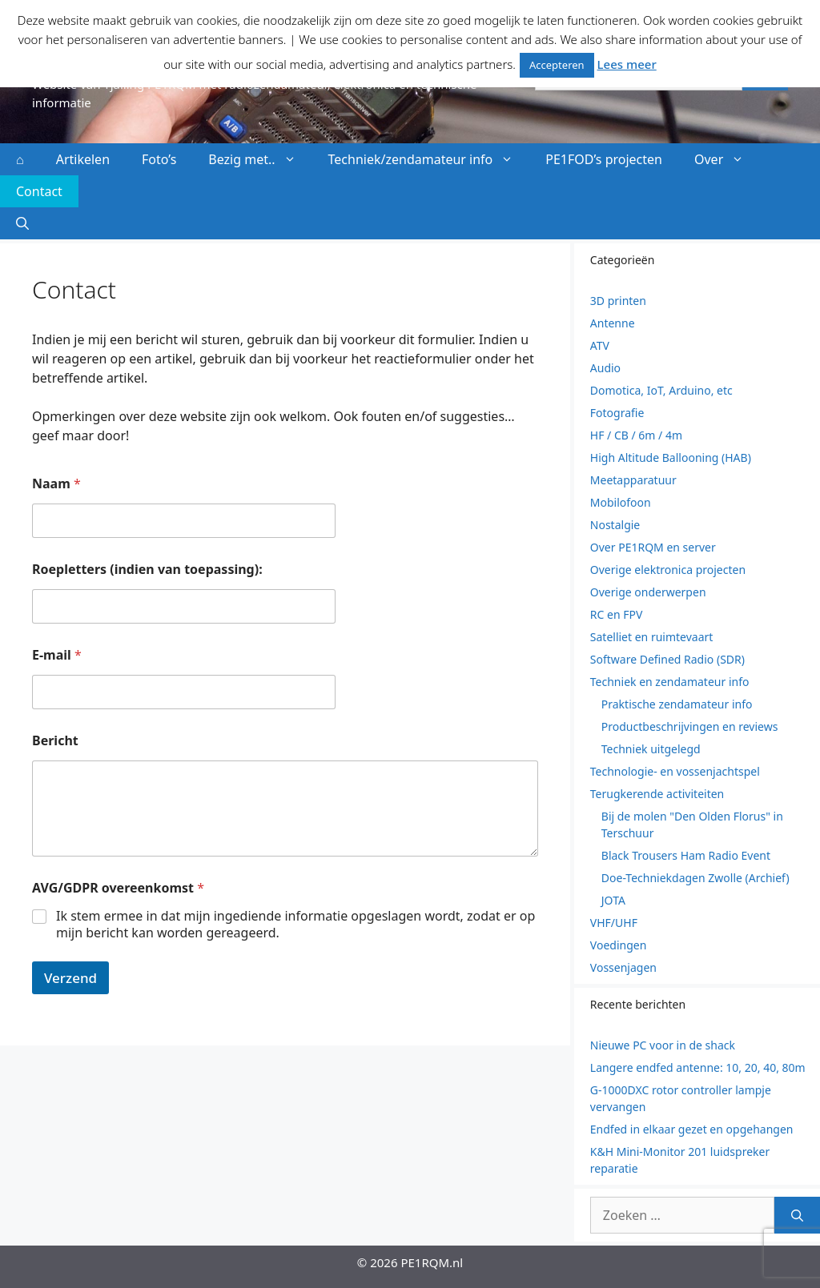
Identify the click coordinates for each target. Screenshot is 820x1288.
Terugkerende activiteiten (657, 793)
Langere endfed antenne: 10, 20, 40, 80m (698, 1067)
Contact (39, 191)
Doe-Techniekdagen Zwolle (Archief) (695, 877)
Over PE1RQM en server (653, 547)
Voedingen (618, 945)
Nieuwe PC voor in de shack (662, 1045)
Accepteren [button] (557, 65)
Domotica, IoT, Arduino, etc (661, 390)
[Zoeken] (797, 1215)
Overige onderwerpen (648, 592)
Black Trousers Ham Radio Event (685, 855)
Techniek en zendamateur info (670, 681)
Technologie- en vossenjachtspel (675, 771)
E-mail (57, 655)
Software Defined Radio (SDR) (667, 659)
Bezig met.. (260, 159)
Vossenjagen (623, 967)
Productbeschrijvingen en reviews (689, 726)
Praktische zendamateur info (677, 704)
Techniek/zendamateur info (429, 159)
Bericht (55, 740)
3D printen (618, 300)
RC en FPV (616, 614)
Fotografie (617, 412)
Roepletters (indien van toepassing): (147, 569)
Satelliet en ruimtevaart (651, 636)
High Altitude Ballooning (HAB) (670, 457)
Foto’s (159, 159)
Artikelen (83, 159)
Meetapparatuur (633, 480)
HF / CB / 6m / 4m (636, 435)
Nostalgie (615, 524)
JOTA (613, 900)
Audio (605, 367)
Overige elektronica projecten (668, 569)
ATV (599, 345)
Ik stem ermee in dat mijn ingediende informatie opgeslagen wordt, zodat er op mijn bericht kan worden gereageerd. (295, 924)
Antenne (612, 323)
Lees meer (627, 64)
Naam (56, 484)
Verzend (70, 978)
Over (727, 159)
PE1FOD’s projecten (603, 159)
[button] (22, 223)
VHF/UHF (613, 922)
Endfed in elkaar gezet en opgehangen (692, 1129)
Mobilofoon (620, 502)
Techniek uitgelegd (651, 748)
